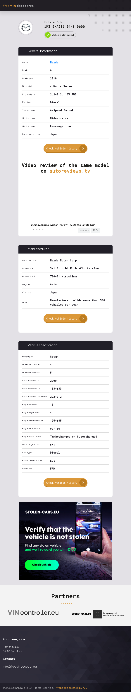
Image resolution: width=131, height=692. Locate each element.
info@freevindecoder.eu (20, 666)
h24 (85, 687)
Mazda (54, 62)
